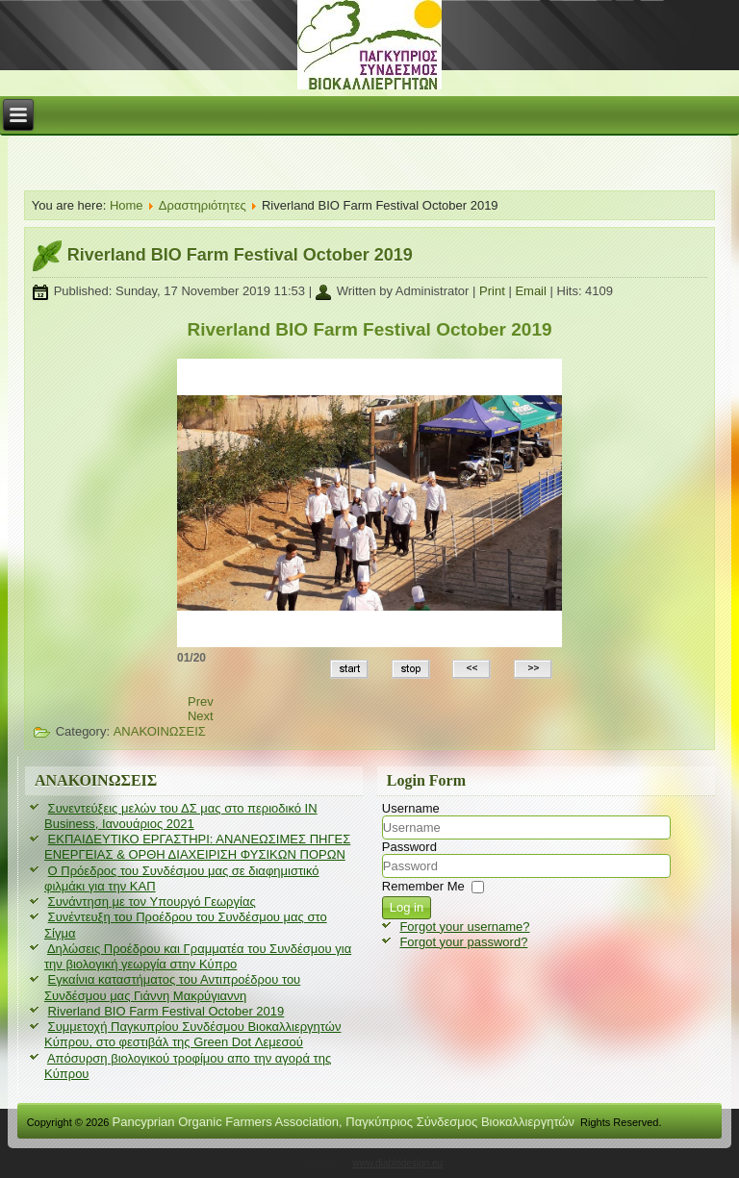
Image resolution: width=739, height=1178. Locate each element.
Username (411, 808)
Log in (406, 907)
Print (493, 291)
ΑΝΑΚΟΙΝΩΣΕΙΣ (160, 731)
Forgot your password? (463, 942)
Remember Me (423, 886)
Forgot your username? (464, 926)
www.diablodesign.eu (397, 1163)
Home (126, 205)
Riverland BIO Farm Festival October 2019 (240, 254)
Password (409, 847)
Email (532, 291)
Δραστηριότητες (202, 205)
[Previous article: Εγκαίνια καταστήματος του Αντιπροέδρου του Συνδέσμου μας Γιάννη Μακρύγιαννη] (201, 701)
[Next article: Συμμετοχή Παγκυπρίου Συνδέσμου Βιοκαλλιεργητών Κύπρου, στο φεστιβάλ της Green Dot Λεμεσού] (201, 716)
